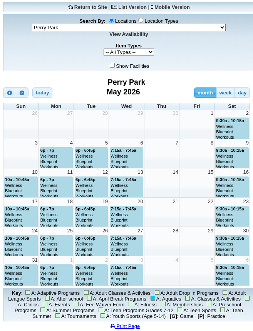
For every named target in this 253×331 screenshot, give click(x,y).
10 (34, 172)
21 (175, 201)
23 (246, 201)
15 (210, 172)
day (242, 93)
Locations (126, 21)
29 (140, 113)
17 (34, 201)
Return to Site (90, 7)
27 (70, 113)
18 (70, 201)
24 (34, 231)
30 (175, 113)
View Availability (128, 34)
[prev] (9, 92)
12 (105, 172)
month (205, 93)
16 (246, 172)
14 (175, 172)
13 (140, 172)
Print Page (125, 326)
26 (34, 113)
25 (70, 231)
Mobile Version (172, 7)
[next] (22, 92)
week (225, 93)
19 (105, 201)
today (42, 93)
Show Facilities (132, 66)
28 (105, 113)
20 (140, 201)
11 (70, 172)
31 (34, 260)
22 (210, 201)
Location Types (161, 21)
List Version (132, 7)
